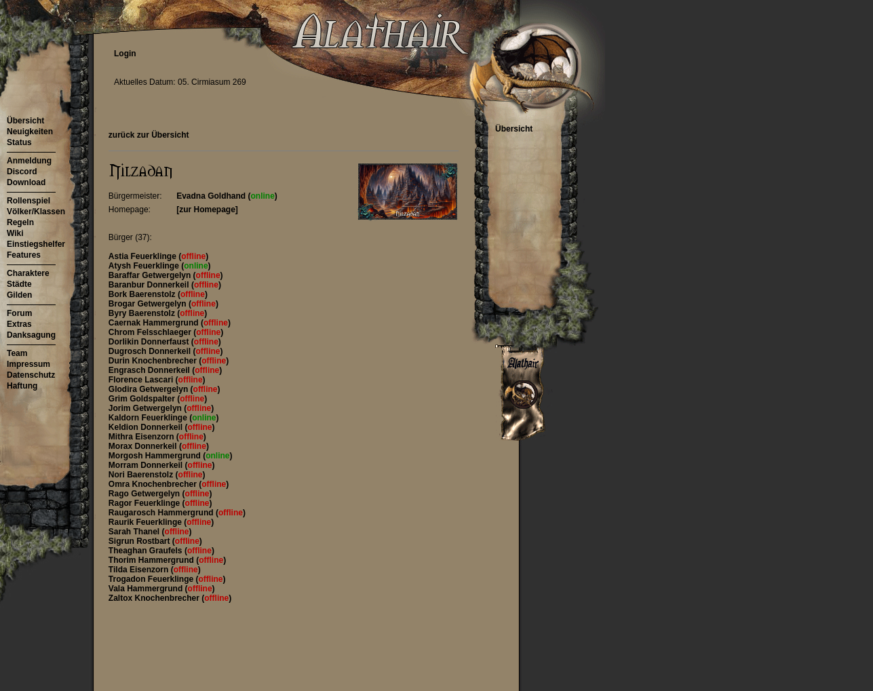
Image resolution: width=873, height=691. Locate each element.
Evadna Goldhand (212, 196)
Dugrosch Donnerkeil (151, 351)
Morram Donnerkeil (147, 465)
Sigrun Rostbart (140, 541)
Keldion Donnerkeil (147, 427)
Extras (19, 324)
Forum (19, 313)
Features (24, 255)
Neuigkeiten (30, 131)
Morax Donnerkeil (144, 446)
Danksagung (31, 335)
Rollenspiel (28, 200)
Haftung (22, 386)
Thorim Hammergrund (152, 560)
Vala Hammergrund (147, 588)
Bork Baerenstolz (143, 294)
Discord (22, 171)
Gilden (19, 295)
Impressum (28, 364)
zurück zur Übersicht (149, 135)
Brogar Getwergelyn (149, 304)
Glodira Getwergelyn (150, 389)
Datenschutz (31, 375)
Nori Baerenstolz (142, 474)
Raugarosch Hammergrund (162, 512)
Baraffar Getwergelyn (151, 275)
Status (19, 142)
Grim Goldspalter (143, 398)
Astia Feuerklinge (143, 256)
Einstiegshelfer (36, 244)
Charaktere (28, 273)
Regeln (20, 222)
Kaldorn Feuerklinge (149, 417)
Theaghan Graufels (147, 550)
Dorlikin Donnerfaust (150, 342)
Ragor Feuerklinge (145, 503)
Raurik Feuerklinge (146, 522)
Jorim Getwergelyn (146, 408)
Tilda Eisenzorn (140, 569)
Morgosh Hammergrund (156, 455)
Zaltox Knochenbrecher (155, 598)
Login (125, 53)
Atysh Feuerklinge (145, 266)
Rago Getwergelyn (145, 493)
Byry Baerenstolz (143, 313)
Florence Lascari (142, 379)
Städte (19, 284)
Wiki (15, 233)
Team (17, 353)
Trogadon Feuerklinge (152, 579)
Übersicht (25, 120)
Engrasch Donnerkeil (150, 370)
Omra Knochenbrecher (154, 484)
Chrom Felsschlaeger (151, 332)
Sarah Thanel (135, 531)
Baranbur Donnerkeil (150, 285)
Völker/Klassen (36, 211)
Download (26, 182)
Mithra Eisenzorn (142, 436)
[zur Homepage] (207, 209)
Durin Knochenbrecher (154, 361)
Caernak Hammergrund (155, 323)
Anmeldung (29, 160)
